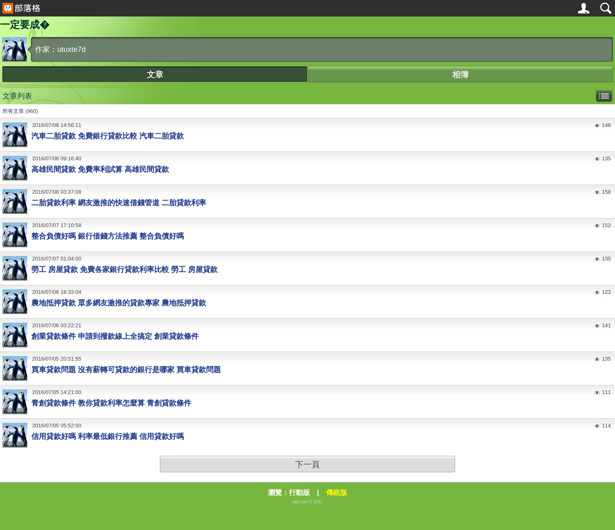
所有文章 (13, 111)
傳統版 (336, 493)
